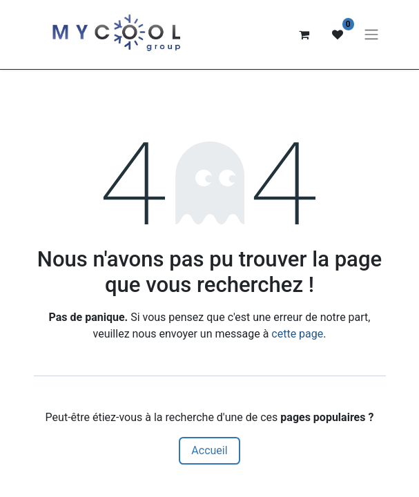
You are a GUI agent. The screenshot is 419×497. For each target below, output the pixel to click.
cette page (297, 333)
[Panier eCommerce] (304, 34)
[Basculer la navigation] (371, 35)
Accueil (209, 450)
